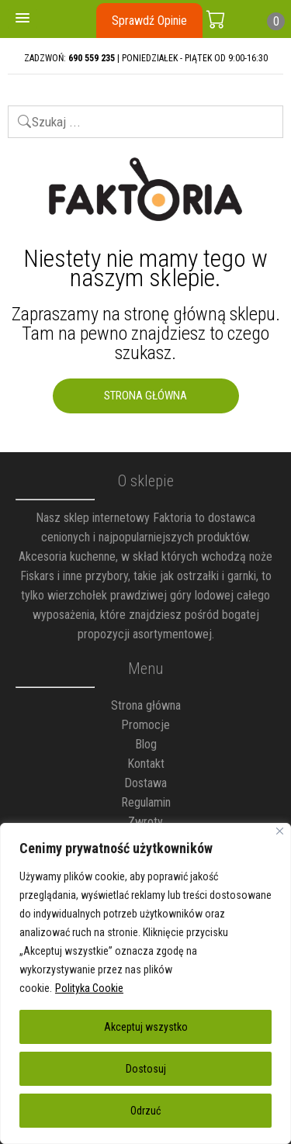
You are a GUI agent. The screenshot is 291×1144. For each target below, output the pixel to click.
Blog (146, 744)
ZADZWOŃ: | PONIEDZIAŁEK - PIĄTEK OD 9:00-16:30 (146, 58)
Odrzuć (145, 1110)
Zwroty (145, 821)
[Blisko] (279, 831)
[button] (22, 18)
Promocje (145, 724)
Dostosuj (146, 1069)
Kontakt (146, 763)
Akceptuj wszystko (146, 1027)
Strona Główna (145, 396)
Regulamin (146, 802)
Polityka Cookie (89, 988)
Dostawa (145, 783)
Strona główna (146, 705)
